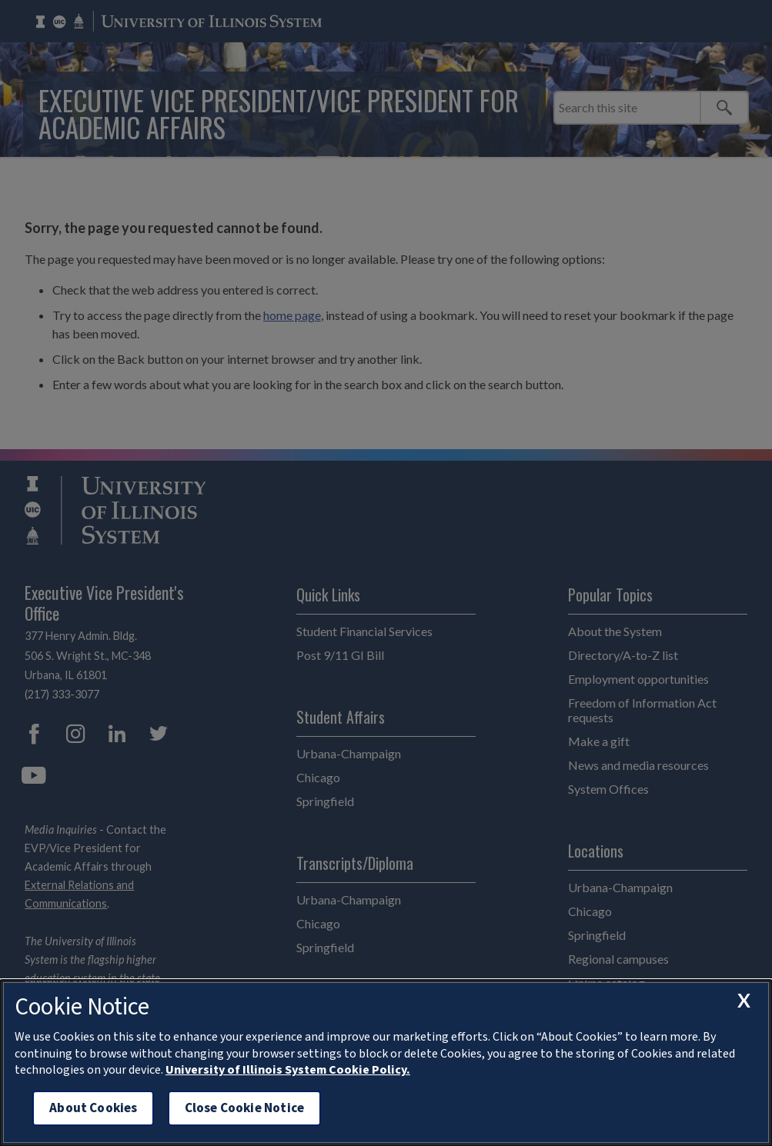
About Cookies (93, 1108)
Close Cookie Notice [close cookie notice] (244, 1108)
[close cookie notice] (743, 1000)
